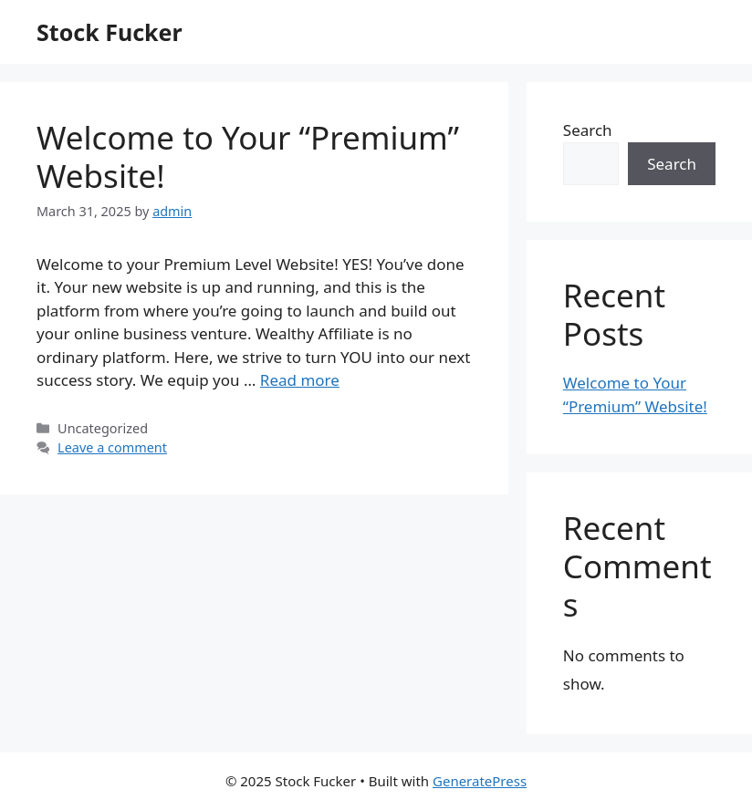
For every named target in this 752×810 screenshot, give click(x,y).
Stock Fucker (110, 31)
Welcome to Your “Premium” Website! (248, 156)
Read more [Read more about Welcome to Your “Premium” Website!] (299, 379)
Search (587, 129)
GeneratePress (480, 781)
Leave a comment (112, 447)
